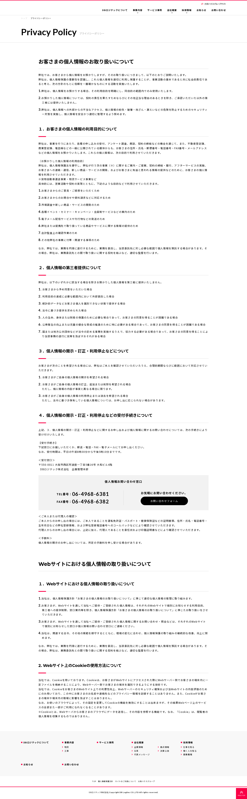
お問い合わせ (218, 10)
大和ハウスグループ (146, 781)
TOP (94, 781)
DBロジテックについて (115, 10)
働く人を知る (190, 750)
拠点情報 (164, 747)
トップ (24, 18)
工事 (66, 750)
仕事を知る (189, 747)
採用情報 (187, 10)
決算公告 (164, 750)
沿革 (136, 750)
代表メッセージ (142, 754)
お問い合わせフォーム (164, 501)
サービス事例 (154, 10)
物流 (66, 747)
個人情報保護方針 (105, 781)
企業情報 (138, 747)
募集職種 (187, 754)
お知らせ (201, 10)
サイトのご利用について (125, 781)
